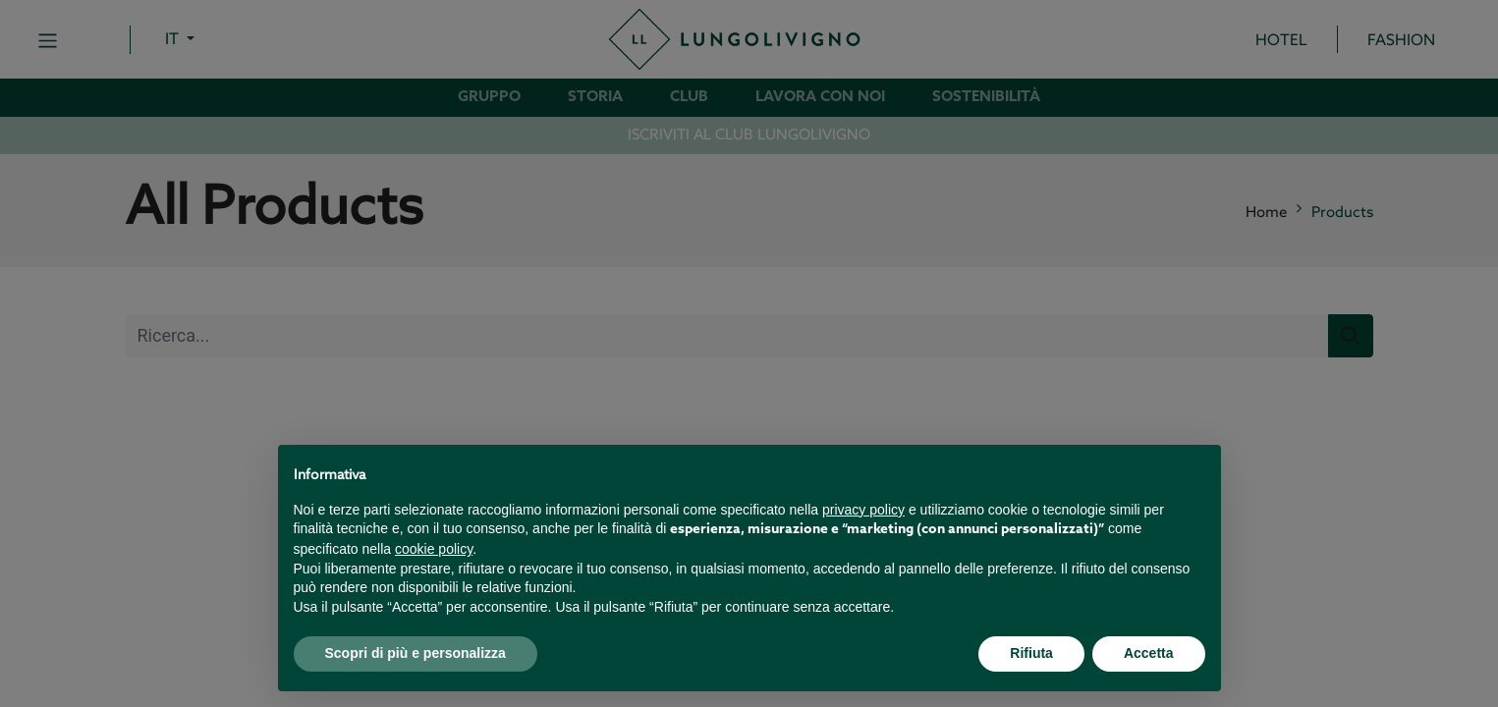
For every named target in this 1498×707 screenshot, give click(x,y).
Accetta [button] (1149, 653)
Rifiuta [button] (1031, 653)
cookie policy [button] (433, 549)
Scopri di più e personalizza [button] (415, 653)
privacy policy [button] (863, 509)
